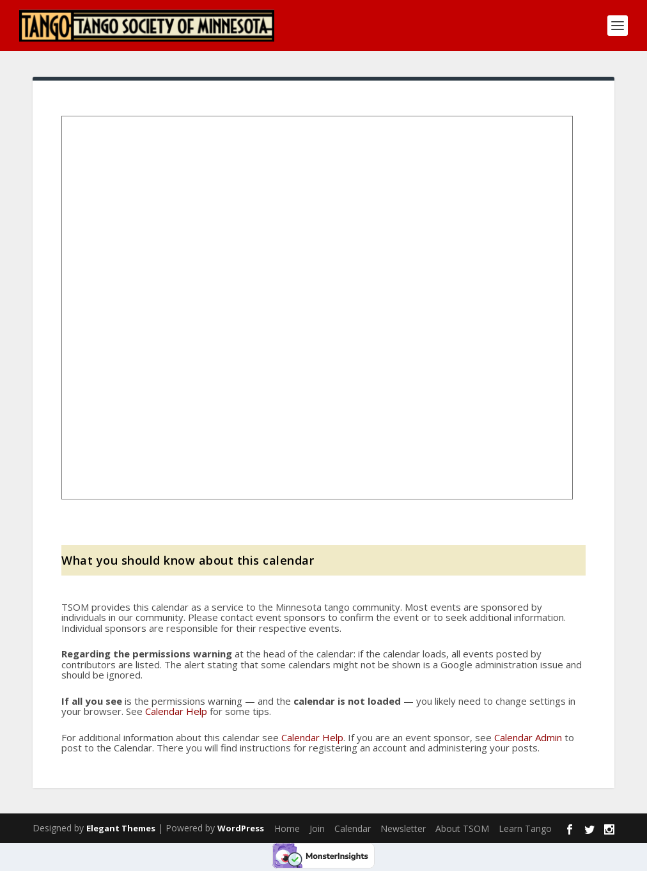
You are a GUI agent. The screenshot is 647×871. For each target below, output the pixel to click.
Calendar (352, 828)
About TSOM (462, 828)
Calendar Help (176, 711)
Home (287, 828)
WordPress (240, 828)
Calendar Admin (528, 737)
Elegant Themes (120, 828)
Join (317, 828)
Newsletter (403, 828)
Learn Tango (525, 828)
